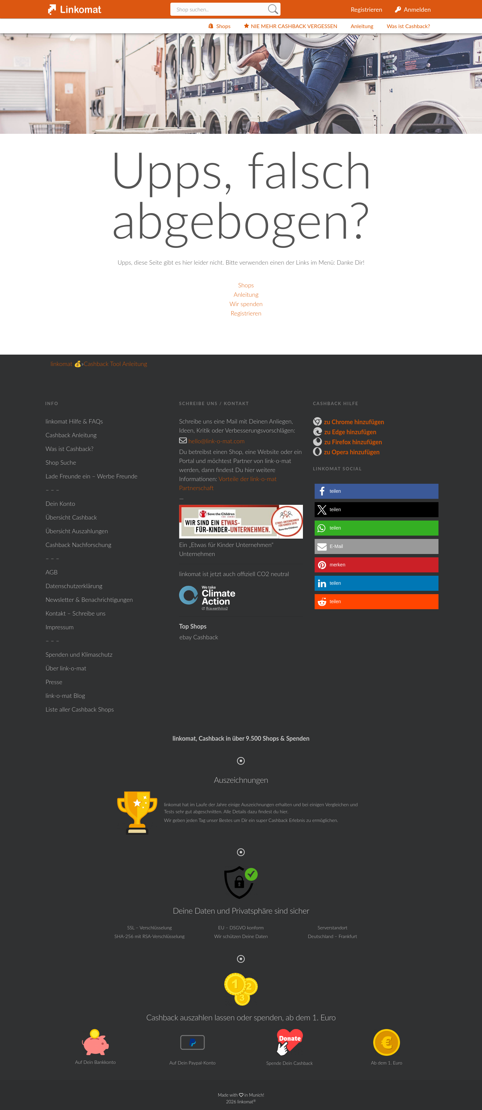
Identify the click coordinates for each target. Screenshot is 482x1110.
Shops (223, 26)
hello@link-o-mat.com (216, 441)
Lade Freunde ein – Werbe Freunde (92, 476)
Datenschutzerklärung (74, 585)
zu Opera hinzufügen (352, 452)
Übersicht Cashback (71, 517)
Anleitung (362, 26)
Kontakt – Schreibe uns (75, 613)
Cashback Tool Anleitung (115, 363)
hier (284, 811)
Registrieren (366, 9)
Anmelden (417, 9)
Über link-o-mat (66, 668)
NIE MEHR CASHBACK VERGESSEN (294, 26)
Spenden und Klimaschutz (79, 654)
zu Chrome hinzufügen (354, 422)
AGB (52, 572)
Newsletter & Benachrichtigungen (89, 599)
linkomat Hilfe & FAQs (74, 421)
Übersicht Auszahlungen (77, 531)
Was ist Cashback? (408, 26)
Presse (54, 681)
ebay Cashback (198, 637)
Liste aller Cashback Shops (80, 709)
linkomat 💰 (66, 363)
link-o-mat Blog (65, 695)
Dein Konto (60, 503)
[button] (376, 491)
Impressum (60, 627)
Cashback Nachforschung (78, 544)
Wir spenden (245, 303)
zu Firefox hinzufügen (353, 442)
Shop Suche (61, 462)
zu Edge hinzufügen (350, 432)
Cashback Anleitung (71, 435)
